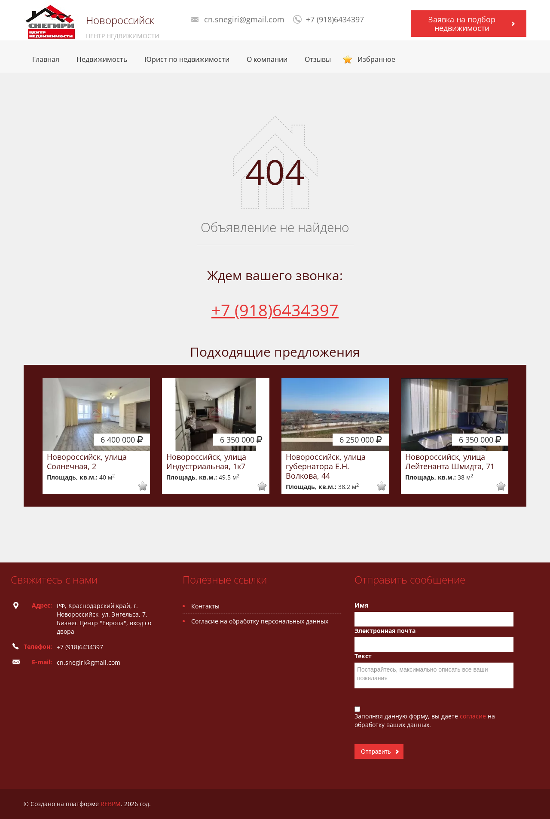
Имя (361, 605)
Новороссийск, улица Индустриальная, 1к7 (206, 461)
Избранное (376, 59)
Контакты (205, 606)
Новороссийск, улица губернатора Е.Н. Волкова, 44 (326, 466)
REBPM (111, 804)
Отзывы (318, 59)
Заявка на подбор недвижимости (461, 23)
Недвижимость (101, 59)
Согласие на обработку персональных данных (259, 621)
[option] (96, 436)
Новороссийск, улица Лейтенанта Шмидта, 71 (450, 461)
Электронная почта (385, 630)
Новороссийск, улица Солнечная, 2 (87, 461)
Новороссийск (120, 20)
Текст (363, 656)
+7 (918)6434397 (335, 19)
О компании (267, 59)
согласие (474, 716)
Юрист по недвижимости (186, 59)
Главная (45, 59)
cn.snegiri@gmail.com (244, 19)
